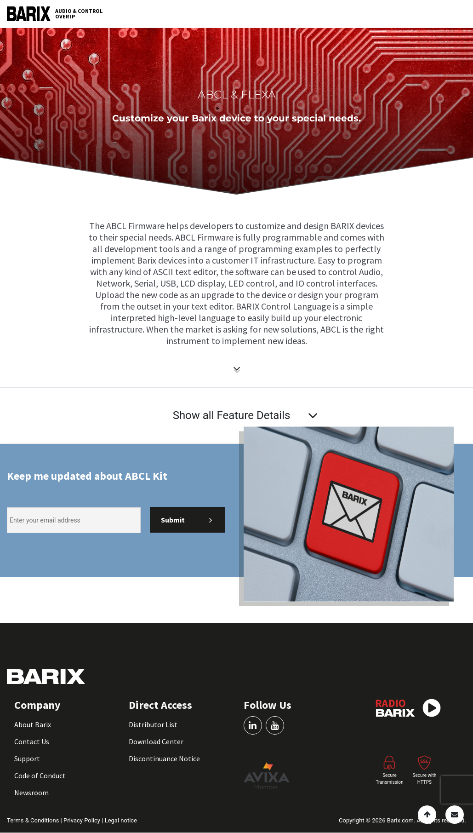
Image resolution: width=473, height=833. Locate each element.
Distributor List (153, 724)
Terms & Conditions (34, 820)
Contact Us (31, 741)
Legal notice (121, 820)
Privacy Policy (82, 820)
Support (27, 758)
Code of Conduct (40, 775)
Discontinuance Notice (164, 758)
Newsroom (31, 792)
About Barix (32, 724)
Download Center (156, 741)
